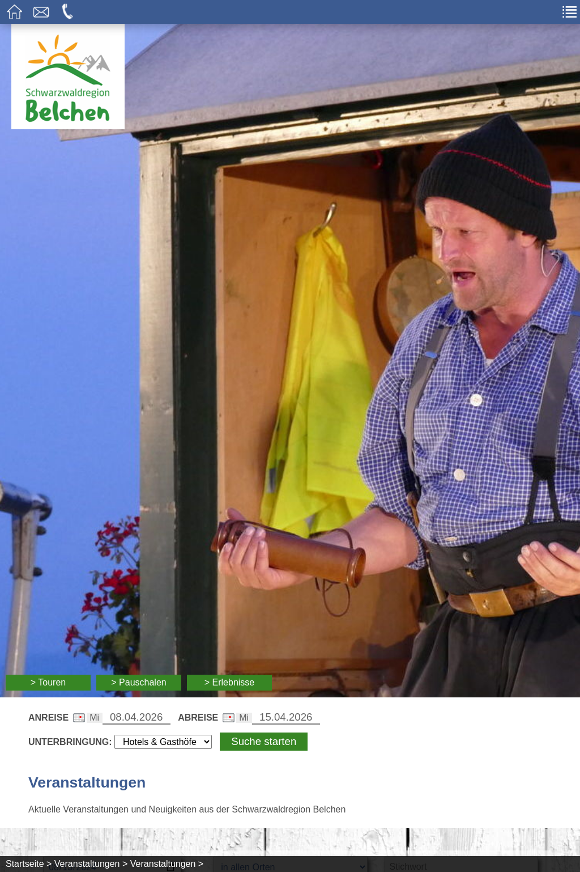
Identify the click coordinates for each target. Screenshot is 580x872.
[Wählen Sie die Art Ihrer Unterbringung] (163, 742)
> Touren (48, 682)
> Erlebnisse (229, 682)
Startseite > (29, 864)
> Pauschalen (138, 682)
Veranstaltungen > (90, 864)
